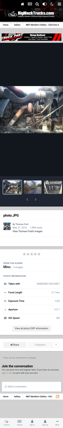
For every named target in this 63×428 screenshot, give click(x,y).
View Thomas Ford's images (27, 222)
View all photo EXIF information (31, 319)
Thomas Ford (21, 215)
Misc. (7, 258)
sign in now (7, 364)
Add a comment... (16, 377)
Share (14, 336)
